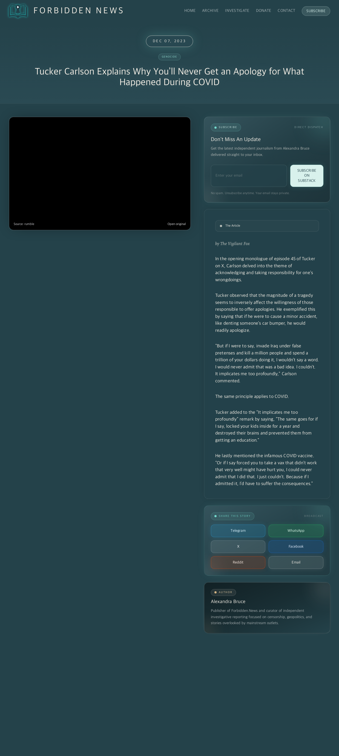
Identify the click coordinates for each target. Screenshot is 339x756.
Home (190, 10)
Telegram (238, 530)
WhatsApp (296, 530)
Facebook (296, 546)
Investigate (237, 10)
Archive (210, 10)
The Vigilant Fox (235, 243)
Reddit (238, 562)
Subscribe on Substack (307, 175)
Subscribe (316, 11)
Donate (263, 10)
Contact (286, 10)
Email (296, 562)
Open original (177, 224)
